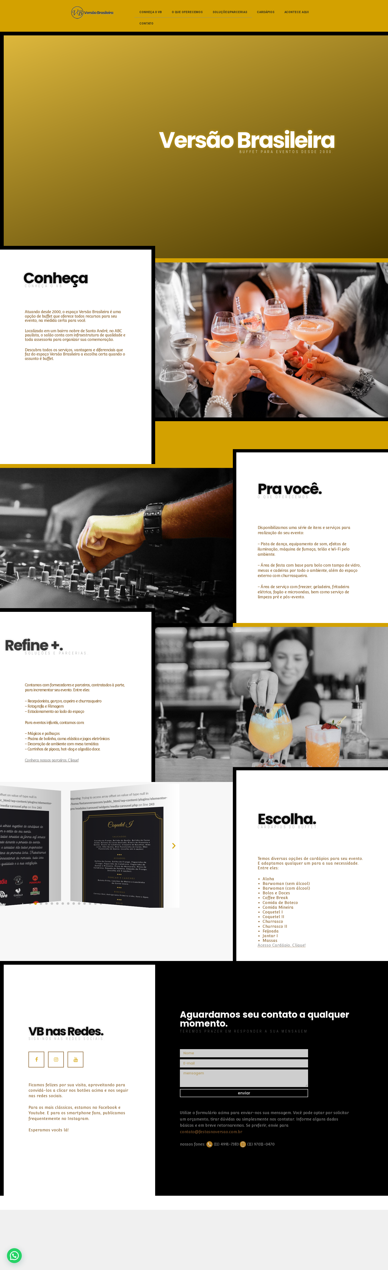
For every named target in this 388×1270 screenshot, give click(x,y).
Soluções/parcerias (230, 12)
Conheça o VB (150, 12)
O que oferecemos (187, 12)
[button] (11, 846)
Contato (146, 23)
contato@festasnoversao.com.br (211, 1164)
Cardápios (265, 12)
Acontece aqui (296, 12)
